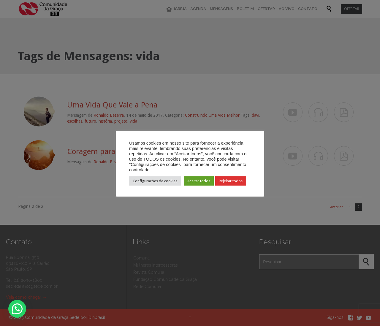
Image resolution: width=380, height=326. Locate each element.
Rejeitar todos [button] (231, 181)
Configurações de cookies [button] (155, 181)
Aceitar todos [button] (198, 181)
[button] (17, 309)
